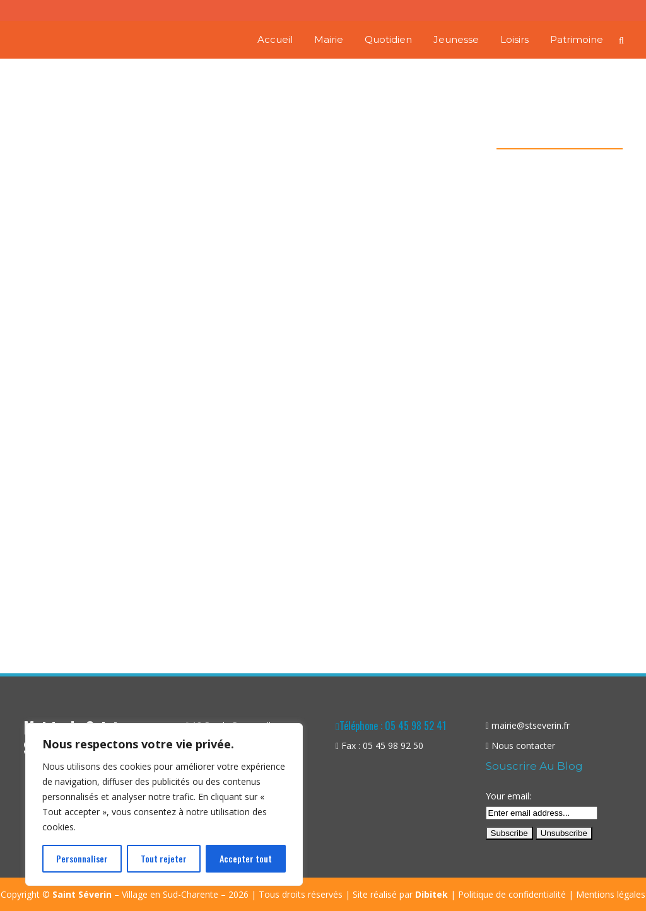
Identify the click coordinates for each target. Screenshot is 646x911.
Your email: (508, 796)
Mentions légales (610, 894)
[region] (164, 804)
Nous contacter (523, 745)
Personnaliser (82, 858)
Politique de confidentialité (512, 894)
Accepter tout (246, 858)
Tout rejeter (164, 858)
